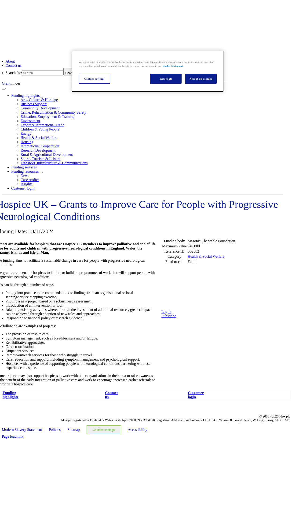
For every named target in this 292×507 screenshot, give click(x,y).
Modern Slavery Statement (22, 430)
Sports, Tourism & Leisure (40, 159)
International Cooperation (40, 146)
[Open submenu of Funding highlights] (41, 96)
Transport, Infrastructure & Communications (54, 163)
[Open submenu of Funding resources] (41, 172)
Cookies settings (104, 430)
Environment (30, 121)
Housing (27, 142)
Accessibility (137, 430)
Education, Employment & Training (47, 117)
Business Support (34, 104)
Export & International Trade (42, 125)
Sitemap (73, 430)
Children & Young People (40, 129)
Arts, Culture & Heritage (39, 100)
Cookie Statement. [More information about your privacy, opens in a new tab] (173, 65)
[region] (148, 71)
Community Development (40, 108)
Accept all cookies (201, 78)
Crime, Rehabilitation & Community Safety (53, 112)
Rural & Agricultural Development (47, 155)
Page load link (12, 436)
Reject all (166, 78)
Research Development (38, 150)
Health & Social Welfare (39, 138)
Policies (55, 430)
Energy (26, 133)
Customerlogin (196, 395)
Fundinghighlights (10, 395)
